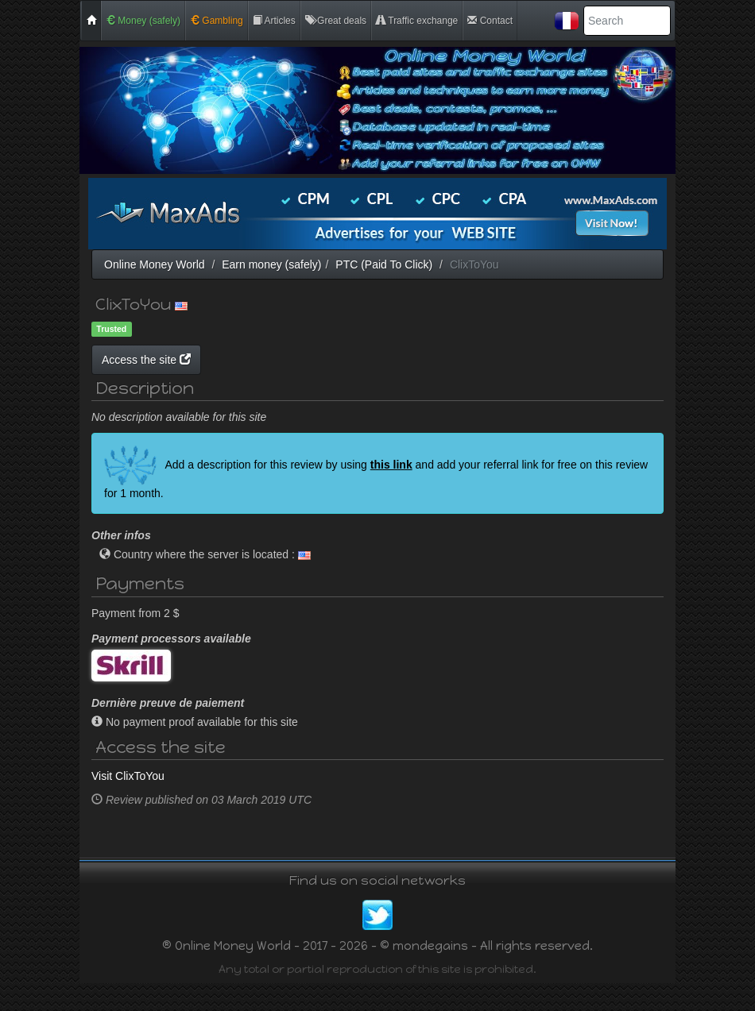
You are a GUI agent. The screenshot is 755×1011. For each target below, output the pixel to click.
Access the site (297, 359)
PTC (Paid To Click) (383, 264)
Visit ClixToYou (128, 804)
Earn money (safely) (271, 264)
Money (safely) (143, 20)
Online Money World (154, 264)
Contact (490, 20)
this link (391, 492)
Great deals (335, 20)
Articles (274, 20)
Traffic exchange (417, 20)
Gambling (216, 20)
